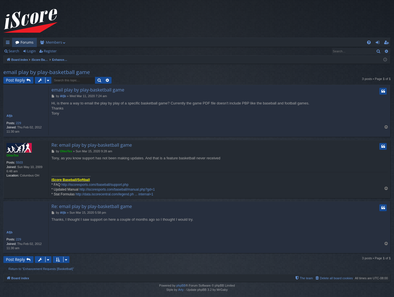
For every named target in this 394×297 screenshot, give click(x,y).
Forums (27, 42)
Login (31, 51)
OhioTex (12, 155)
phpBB (180, 285)
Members (54, 42)
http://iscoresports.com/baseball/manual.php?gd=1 (117, 189)
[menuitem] (368, 42)
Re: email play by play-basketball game (91, 145)
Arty (181, 289)
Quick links (9, 43)
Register (50, 51)
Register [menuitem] (387, 43)
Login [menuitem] (378, 43)
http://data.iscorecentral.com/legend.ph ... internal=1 (114, 194)
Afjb (9, 115)
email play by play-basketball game (46, 72)
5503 (19, 162)
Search (13, 51)
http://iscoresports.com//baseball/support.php (94, 185)
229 (18, 123)
